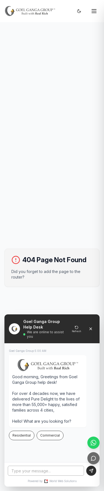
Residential (21, 435)
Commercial (50, 435)
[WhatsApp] (93, 443)
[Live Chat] (93, 458)
